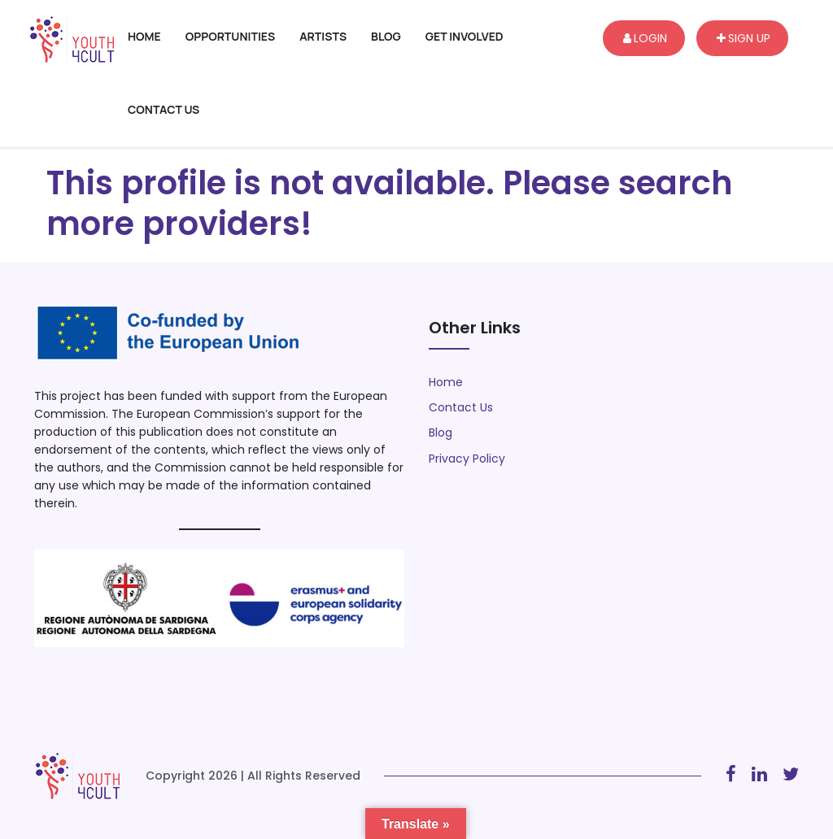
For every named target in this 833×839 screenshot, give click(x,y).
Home (144, 36)
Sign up (743, 38)
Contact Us (163, 109)
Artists (323, 36)
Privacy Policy (467, 458)
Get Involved (464, 36)
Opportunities (230, 36)
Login (645, 38)
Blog (386, 36)
